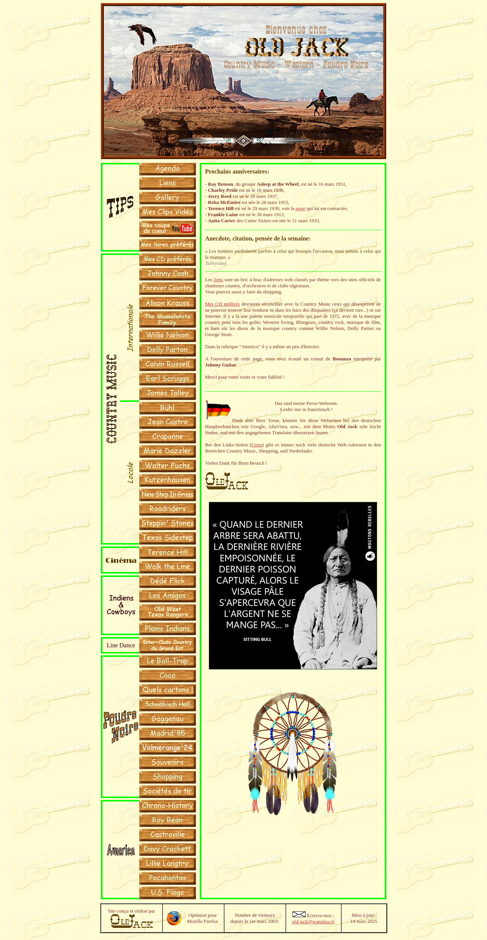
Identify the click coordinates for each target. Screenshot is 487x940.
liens (218, 279)
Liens (256, 445)
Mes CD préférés (222, 304)
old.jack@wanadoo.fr (313, 921)
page (300, 208)
